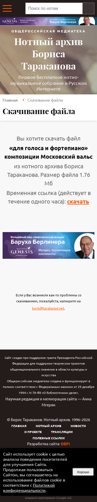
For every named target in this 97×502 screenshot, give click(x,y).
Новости (78, 426)
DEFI (65, 443)
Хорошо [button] (83, 472)
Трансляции (62, 432)
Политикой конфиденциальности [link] (29, 487)
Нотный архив (48, 426)
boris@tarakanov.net (48, 308)
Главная (10, 99)
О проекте (33, 432)
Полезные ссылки (49, 438)
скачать (78, 201)
